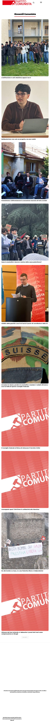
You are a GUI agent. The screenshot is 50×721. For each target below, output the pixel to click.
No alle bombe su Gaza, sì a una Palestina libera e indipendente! (22, 571)
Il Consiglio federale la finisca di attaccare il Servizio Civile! (20, 448)
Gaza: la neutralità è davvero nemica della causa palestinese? (21, 262)
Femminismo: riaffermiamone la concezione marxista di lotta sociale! (24, 200)
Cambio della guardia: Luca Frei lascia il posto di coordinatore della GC (24, 323)
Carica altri (25, 637)
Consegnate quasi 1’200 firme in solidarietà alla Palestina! (20, 509)
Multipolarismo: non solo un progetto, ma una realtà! (18, 139)
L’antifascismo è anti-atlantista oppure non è (16, 77)
